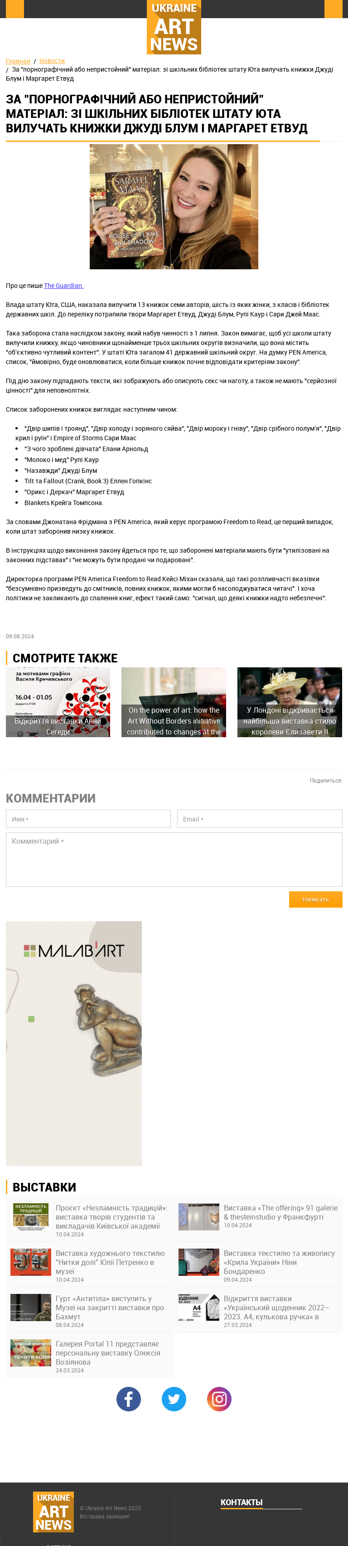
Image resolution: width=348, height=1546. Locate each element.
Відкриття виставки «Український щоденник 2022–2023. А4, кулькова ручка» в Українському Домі (276, 1307)
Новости (52, 60)
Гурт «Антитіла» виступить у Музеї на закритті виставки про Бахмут (110, 1307)
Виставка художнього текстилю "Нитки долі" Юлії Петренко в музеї (110, 1262)
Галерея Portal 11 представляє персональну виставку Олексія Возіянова (108, 1352)
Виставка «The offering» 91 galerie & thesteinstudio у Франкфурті (281, 1212)
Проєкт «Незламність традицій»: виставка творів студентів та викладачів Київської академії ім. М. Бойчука (112, 1216)
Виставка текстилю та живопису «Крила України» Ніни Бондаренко (279, 1262)
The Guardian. (64, 285)
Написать (316, 899)
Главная (18, 61)
